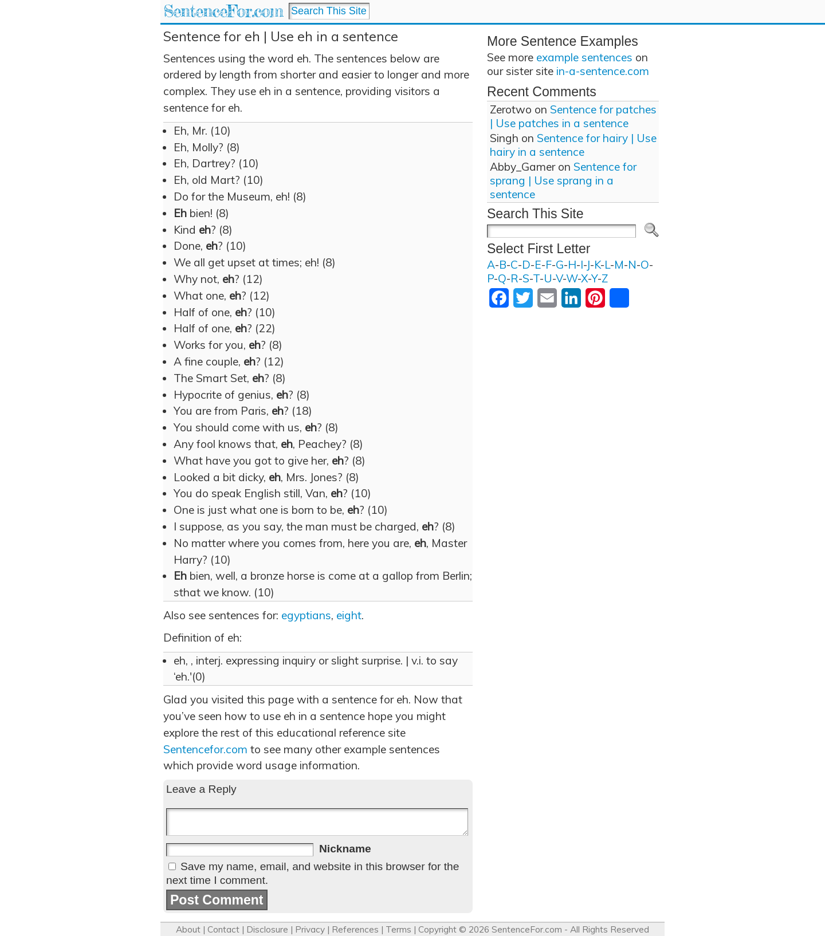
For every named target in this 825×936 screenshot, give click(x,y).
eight (349, 615)
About (188, 929)
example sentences (584, 57)
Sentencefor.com (205, 749)
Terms (398, 929)
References (355, 929)
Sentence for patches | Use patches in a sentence (573, 116)
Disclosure (267, 929)
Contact (223, 929)
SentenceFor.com (223, 11)
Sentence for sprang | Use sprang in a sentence (563, 180)
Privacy (310, 929)
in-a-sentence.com (602, 71)
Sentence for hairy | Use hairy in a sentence (573, 145)
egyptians (306, 615)
